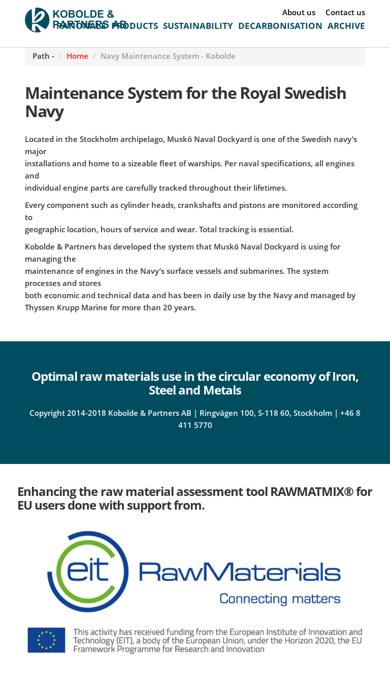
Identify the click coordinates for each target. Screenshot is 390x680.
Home (77, 56)
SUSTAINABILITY (198, 25)
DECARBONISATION (280, 25)
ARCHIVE (346, 25)
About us (298, 12)
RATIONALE (81, 25)
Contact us (345, 12)
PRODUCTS (134, 25)
